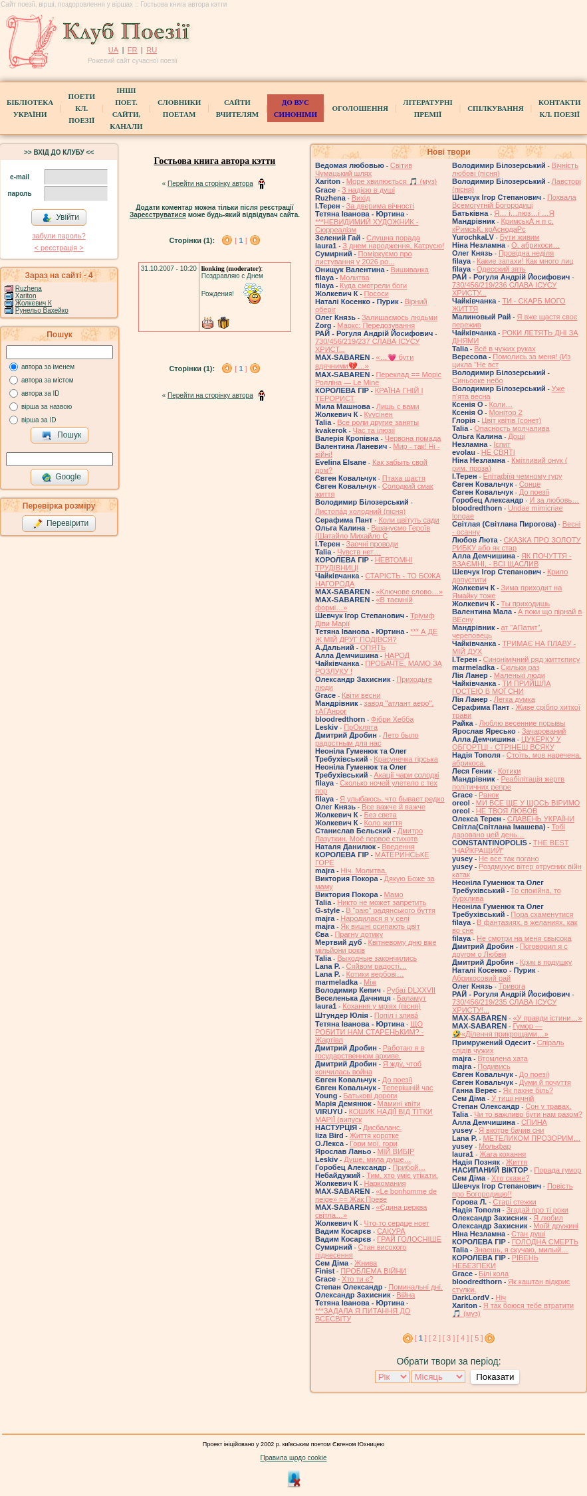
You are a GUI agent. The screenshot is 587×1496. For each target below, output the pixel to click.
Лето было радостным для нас (367, 739)
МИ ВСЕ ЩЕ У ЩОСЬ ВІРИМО (528, 803)
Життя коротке (375, 1135)
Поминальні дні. (415, 1287)
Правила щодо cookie (294, 1457)
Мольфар (495, 1146)
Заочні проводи (372, 544)
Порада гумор (557, 1170)
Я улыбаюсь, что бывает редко (392, 799)
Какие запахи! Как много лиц (525, 261)
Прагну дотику (358, 934)
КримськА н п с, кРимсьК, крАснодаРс (503, 225)
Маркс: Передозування (376, 325)
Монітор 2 (505, 412)
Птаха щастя (403, 478)
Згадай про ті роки (537, 1210)
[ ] (241, 240)
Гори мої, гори (374, 1143)
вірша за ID (38, 420)
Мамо (394, 894)
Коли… (501, 404)
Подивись (494, 1066)
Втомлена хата (502, 1058)
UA (113, 50)
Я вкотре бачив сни (511, 1130)
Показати (495, 1377)
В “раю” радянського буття (390, 910)
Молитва (355, 278)
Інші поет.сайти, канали (126, 108)
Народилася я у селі (374, 918)
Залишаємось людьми (399, 317)
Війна (405, 1295)
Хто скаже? (510, 1178)
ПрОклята (361, 727)
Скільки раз (520, 667)
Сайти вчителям (237, 108)
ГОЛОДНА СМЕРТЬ (545, 1242)
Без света (380, 815)
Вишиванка (409, 270)
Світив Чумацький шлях (363, 169)
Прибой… (408, 1167)
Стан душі (528, 1234)
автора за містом (47, 380)
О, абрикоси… (535, 245)
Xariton (26, 295)
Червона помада (413, 438)
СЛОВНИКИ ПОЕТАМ (179, 108)
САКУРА (391, 1231)
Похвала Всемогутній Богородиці (514, 201)
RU (151, 50)
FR (133, 50)
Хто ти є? (357, 1279)
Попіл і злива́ (396, 1015)
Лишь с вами (397, 406)
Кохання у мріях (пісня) (381, 1006)
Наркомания (385, 1183)
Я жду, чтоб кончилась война (368, 1068)
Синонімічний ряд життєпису (531, 659)
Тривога (512, 986)
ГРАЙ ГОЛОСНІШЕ (409, 1239)
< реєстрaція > (58, 248)
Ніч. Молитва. (363, 870)
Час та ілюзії (374, 430)
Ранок (489, 795)
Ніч (500, 1297)
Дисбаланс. (382, 1127)
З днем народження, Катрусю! (393, 246)
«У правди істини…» (547, 1018)
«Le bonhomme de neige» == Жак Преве (376, 1195)
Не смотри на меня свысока (524, 938)
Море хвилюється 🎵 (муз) (391, 181)
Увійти (60, 217)
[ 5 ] (477, 1338)
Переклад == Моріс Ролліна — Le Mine (378, 378)
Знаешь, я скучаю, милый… (521, 1250)
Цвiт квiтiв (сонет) (511, 420)
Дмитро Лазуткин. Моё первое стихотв (369, 835)
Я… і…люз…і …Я (524, 213)
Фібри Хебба (392, 719)
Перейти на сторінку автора (210, 183)
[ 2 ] (435, 1338)
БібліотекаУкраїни (30, 108)
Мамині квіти (399, 1104)
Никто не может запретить (381, 902)
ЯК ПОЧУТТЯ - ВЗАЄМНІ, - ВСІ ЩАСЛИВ (512, 560)
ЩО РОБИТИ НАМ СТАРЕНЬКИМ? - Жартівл (369, 1032)
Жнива (365, 1263)
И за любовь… (554, 500)
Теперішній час (407, 1088)
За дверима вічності (380, 206)
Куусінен (378, 414)
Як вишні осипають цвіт (380, 926)
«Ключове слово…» (409, 592)
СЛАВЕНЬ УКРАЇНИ (540, 819)
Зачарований (544, 731)
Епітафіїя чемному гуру (522, 476)
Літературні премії (427, 108)
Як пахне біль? (528, 1090)
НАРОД (397, 655)
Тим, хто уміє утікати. (402, 1175)
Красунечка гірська (405, 759)
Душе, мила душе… (377, 1159)
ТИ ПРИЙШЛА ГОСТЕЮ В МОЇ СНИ (501, 687)
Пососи (376, 293)
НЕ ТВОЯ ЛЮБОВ (507, 811)
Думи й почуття (545, 1082)
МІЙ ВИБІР (395, 1151)
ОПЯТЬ (373, 647)
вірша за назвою (46, 406)
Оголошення (360, 108)
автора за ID (40, 393)
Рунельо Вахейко (41, 310)
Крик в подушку (546, 962)
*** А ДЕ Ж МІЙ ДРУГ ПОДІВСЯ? (376, 635)
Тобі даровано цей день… (508, 831)
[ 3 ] (449, 1338)
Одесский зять (501, 269)
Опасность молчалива (512, 428)
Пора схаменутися (542, 914)
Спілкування (495, 108)
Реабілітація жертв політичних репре (508, 783)
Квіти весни (361, 695)
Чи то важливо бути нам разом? (528, 1114)
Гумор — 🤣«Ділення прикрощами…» (500, 1030)
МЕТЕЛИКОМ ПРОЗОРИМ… (532, 1138)
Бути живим (520, 237)
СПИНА (534, 1122)
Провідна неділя (526, 253)
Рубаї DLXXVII (411, 990)
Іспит (502, 444)
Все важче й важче (393, 807)
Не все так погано (509, 859)
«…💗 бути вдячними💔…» (364, 361)
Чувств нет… (359, 552)
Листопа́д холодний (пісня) (360, 511)
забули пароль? (58, 236)
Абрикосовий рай (481, 978)
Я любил (548, 1218)
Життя (516, 1162)
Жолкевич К (33, 303)
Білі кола (494, 1274)
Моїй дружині (555, 1226)
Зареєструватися (158, 214)
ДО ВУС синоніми (295, 108)
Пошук (61, 435)
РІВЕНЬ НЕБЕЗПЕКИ (495, 1262)
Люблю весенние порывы (522, 723)
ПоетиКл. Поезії (81, 108)
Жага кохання (502, 1154)
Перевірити (60, 524)
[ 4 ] (463, 1338)
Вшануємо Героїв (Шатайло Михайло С (372, 532)
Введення (398, 847)
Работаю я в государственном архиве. (369, 1052)
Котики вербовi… (375, 974)
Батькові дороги (370, 1096)
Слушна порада (393, 238)
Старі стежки (514, 1202)
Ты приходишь (525, 604)
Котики (509, 771)
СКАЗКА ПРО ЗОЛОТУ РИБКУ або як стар (516, 544)
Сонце (529, 484)
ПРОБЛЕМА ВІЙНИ (373, 1271)
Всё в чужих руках (505, 349)
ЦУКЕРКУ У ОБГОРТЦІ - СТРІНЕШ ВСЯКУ (506, 743)
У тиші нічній (512, 1098)
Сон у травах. (548, 1106)
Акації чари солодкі (406, 775)
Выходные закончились (377, 958)
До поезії (397, 1080)
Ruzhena (28, 288)
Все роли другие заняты (378, 422)
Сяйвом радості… (376, 966)
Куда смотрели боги (373, 286)
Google (61, 477)
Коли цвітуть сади (408, 520)
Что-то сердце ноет (396, 1223)
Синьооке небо (477, 380)
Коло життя (383, 823)
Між (370, 982)
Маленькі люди (519, 675)
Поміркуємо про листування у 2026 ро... (363, 258)
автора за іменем (47, 367)
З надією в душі (368, 190)
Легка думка (514, 699)
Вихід (361, 198)
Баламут (411, 998)
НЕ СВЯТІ (498, 452)
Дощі (516, 436)
